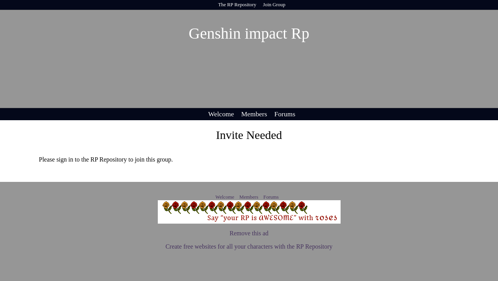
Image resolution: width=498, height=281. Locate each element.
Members (254, 114)
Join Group (274, 4)
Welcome (221, 114)
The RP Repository (237, 4)
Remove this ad (249, 233)
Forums (284, 114)
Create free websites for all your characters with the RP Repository (249, 246)
